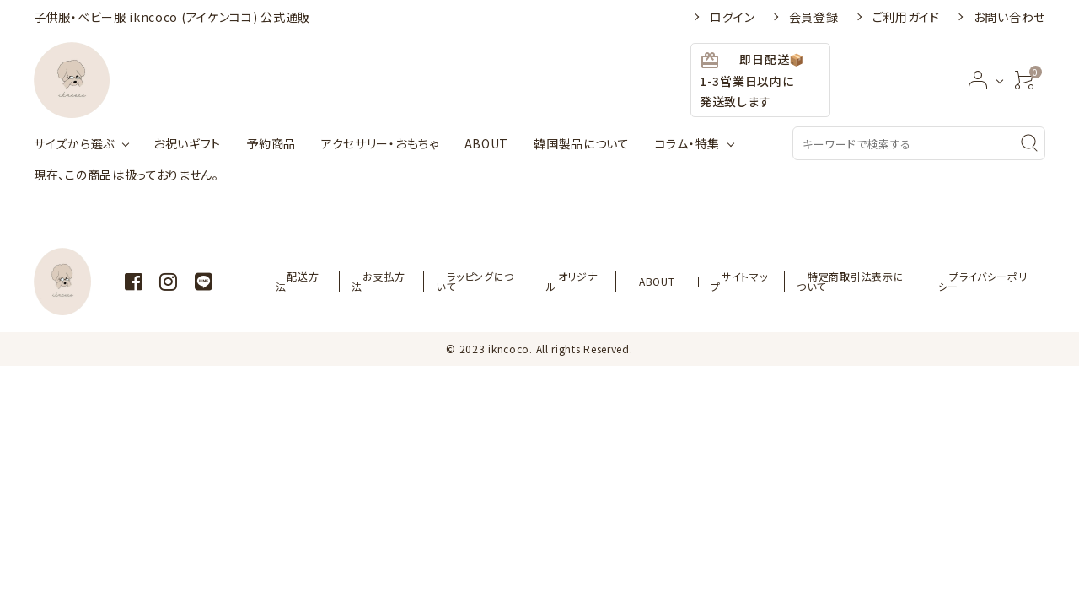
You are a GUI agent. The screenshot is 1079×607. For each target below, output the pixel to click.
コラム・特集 (687, 143)
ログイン (732, 17)
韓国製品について (582, 143)
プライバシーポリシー (984, 281)
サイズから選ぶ (74, 143)
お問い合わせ (1009, 17)
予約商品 (271, 143)
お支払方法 (408, 281)
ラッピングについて (502, 281)
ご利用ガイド (906, 17)
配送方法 (335, 281)
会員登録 (814, 17)
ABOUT (486, 143)
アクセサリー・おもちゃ (380, 143)
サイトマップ (732, 281)
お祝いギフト (187, 143)
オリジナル (595, 281)
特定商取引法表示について (847, 281)
